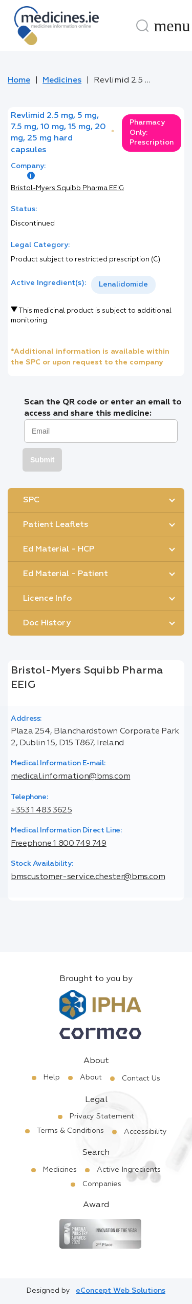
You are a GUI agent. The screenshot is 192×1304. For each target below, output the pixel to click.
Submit (42, 460)
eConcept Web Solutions (120, 1290)
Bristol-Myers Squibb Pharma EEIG (67, 188)
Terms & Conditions (70, 1130)
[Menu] (172, 25)
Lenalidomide (123, 284)
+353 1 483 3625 (41, 810)
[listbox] (123, 285)
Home (19, 80)
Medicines (61, 80)
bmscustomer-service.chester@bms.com (88, 877)
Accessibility (145, 1131)
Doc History (47, 623)
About (91, 1077)
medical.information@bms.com (70, 776)
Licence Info (47, 599)
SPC (31, 500)
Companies (101, 1184)
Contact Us (141, 1078)
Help (52, 1077)
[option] (123, 285)
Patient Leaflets (55, 525)
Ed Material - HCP (58, 549)
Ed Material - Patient (65, 574)
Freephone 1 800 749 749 (58, 844)
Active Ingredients (129, 1169)
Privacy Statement (102, 1116)
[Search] (142, 25)
